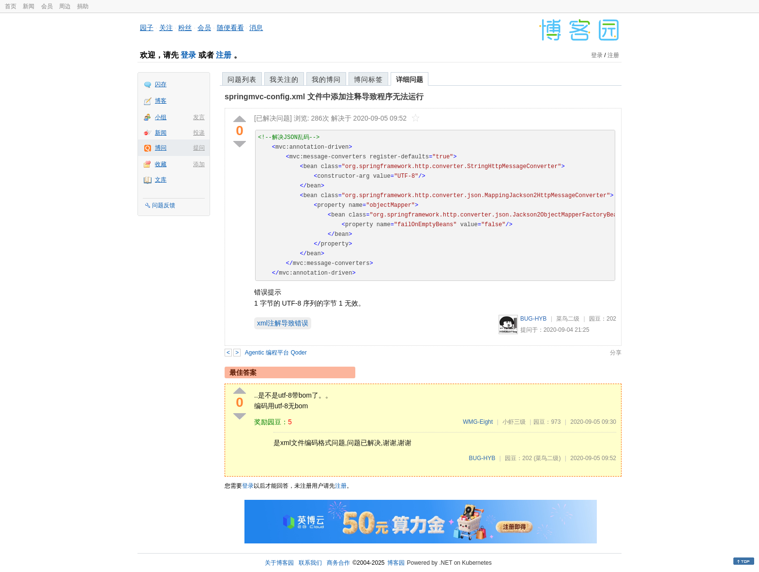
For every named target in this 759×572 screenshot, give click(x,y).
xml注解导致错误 (282, 323)
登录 (188, 55)
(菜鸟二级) (547, 458)
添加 (199, 164)
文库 (161, 179)
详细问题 (409, 79)
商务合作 (338, 562)
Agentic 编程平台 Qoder (276, 352)
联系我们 (310, 562)
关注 (166, 27)
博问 (161, 147)
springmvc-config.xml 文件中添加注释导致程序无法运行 (324, 97)
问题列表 (242, 79)
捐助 (83, 6)
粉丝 (185, 27)
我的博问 (326, 79)
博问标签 (368, 79)
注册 (223, 55)
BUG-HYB (533, 318)
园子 (146, 27)
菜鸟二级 (567, 318)
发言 (199, 117)
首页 (10, 6)
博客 (161, 100)
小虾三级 (514, 421)
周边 (65, 6)
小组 (161, 117)
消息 (256, 27)
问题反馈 (163, 205)
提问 (199, 147)
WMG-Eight (478, 421)
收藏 (161, 164)
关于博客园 (279, 562)
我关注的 (284, 79)
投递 (199, 132)
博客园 (396, 562)
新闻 (28, 6)
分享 (616, 352)
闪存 (161, 84)
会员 (47, 6)
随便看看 (230, 27)
